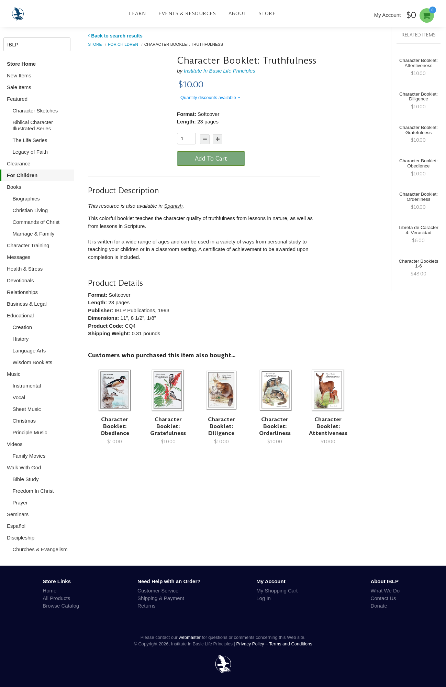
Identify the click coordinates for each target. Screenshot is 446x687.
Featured (17, 99)
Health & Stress (25, 269)
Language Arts (29, 350)
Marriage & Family (34, 234)
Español (16, 526)
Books (14, 187)
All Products (56, 598)
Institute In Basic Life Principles (219, 71)
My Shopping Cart (277, 590)
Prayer (20, 502)
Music (13, 374)
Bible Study (26, 479)
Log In (263, 598)
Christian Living (30, 210)
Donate (378, 606)
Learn (137, 13)
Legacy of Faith (30, 152)
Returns (146, 606)
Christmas (24, 421)
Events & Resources (187, 13)
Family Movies (29, 456)
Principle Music (30, 432)
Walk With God (24, 467)
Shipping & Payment (160, 598)
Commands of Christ (36, 222)
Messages (18, 257)
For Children (22, 175)
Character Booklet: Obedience (114, 426)
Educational (20, 315)
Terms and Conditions (290, 643)
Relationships (22, 292)
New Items (19, 75)
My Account (387, 15)
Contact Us (383, 598)
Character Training (28, 245)
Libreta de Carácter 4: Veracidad (418, 230)
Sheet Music (27, 409)
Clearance (18, 163)
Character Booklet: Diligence (221, 426)
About (237, 13)
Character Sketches (35, 110)
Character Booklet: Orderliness (275, 426)
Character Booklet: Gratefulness (168, 426)
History (21, 339)
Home (49, 590)
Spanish (173, 206)
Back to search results (115, 35)
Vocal (19, 397)
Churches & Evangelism (40, 549)
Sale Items (19, 87)
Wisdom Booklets (33, 362)
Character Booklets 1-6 (418, 264)
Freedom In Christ (33, 491)
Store (267, 13)
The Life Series (30, 140)
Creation (22, 327)
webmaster (190, 637)
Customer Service (157, 590)
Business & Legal (27, 304)
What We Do (385, 590)
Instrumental (27, 386)
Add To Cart (211, 158)
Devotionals (20, 280)
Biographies (26, 198)
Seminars (18, 514)
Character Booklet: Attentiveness (328, 426)
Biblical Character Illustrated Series (33, 125)
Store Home (21, 64)
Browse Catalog (61, 606)
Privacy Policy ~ (252, 643)
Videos (15, 444)
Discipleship (20, 538)
